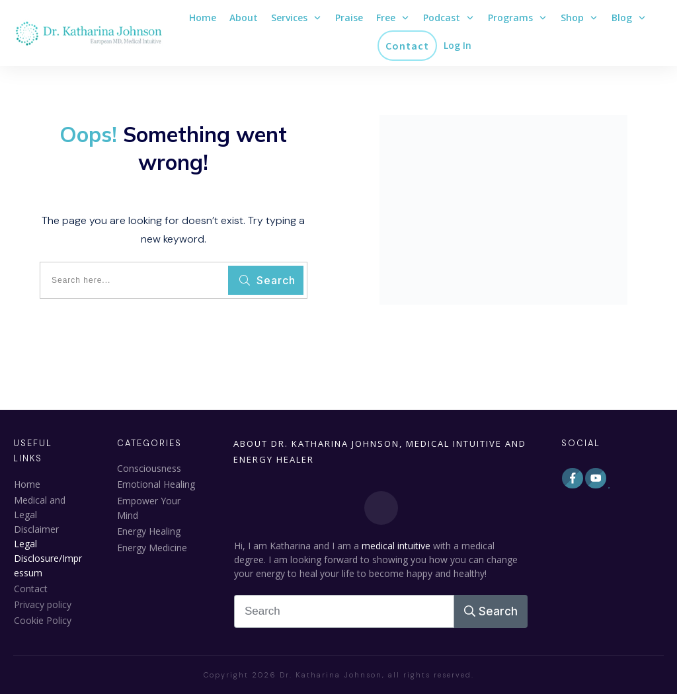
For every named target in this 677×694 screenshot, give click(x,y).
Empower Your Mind (148, 507)
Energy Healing (148, 531)
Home (27, 484)
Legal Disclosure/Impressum (48, 558)
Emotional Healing (156, 484)
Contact (31, 588)
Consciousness (149, 468)
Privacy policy (42, 604)
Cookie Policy (42, 620)
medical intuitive (396, 545)
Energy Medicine (152, 547)
